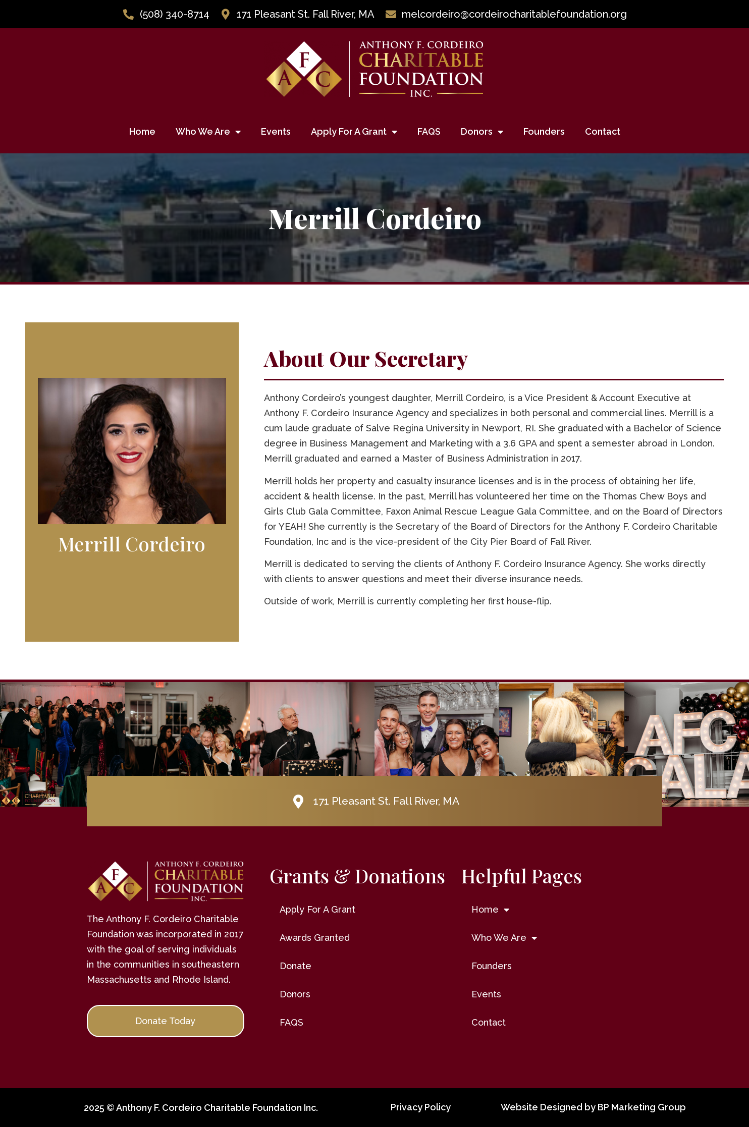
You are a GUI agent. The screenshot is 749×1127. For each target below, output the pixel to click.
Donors (482, 131)
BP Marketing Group (642, 1107)
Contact (602, 131)
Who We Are (208, 131)
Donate (295, 966)
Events (276, 131)
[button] (165, 1021)
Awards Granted (315, 937)
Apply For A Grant (354, 131)
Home (142, 131)
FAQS (429, 131)
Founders (544, 131)
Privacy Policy (421, 1107)
